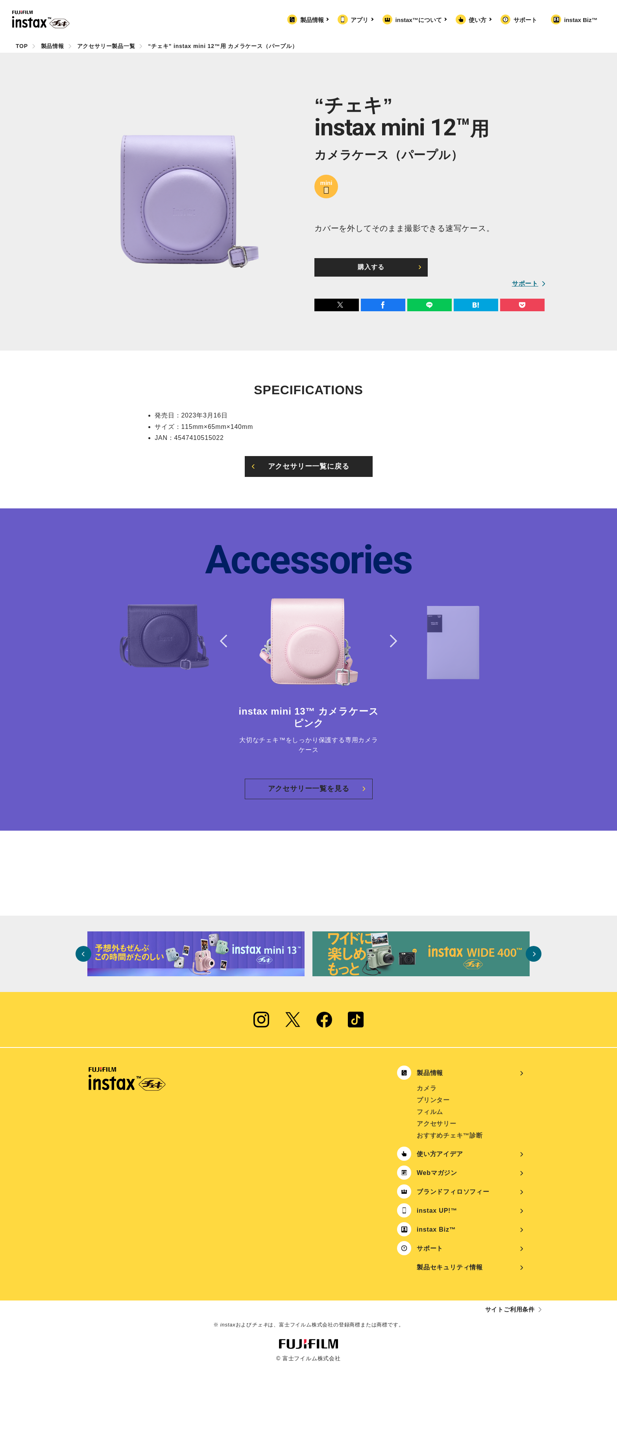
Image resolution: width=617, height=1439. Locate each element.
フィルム (430, 1183)
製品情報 (313, 20)
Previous (226, 641)
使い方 (479, 20)
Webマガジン (437, 1244)
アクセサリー (436, 1194)
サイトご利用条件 (510, 1380)
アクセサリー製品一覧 (106, 46)
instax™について (420, 20)
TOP (22, 46)
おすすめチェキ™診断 (450, 1206)
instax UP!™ (437, 1281)
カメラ (426, 1159)
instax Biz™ (580, 20)
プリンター (433, 1171)
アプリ (361, 20)
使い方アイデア (440, 1225)
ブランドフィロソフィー (453, 1263)
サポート (525, 20)
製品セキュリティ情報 (450, 1338)
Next (391, 641)
